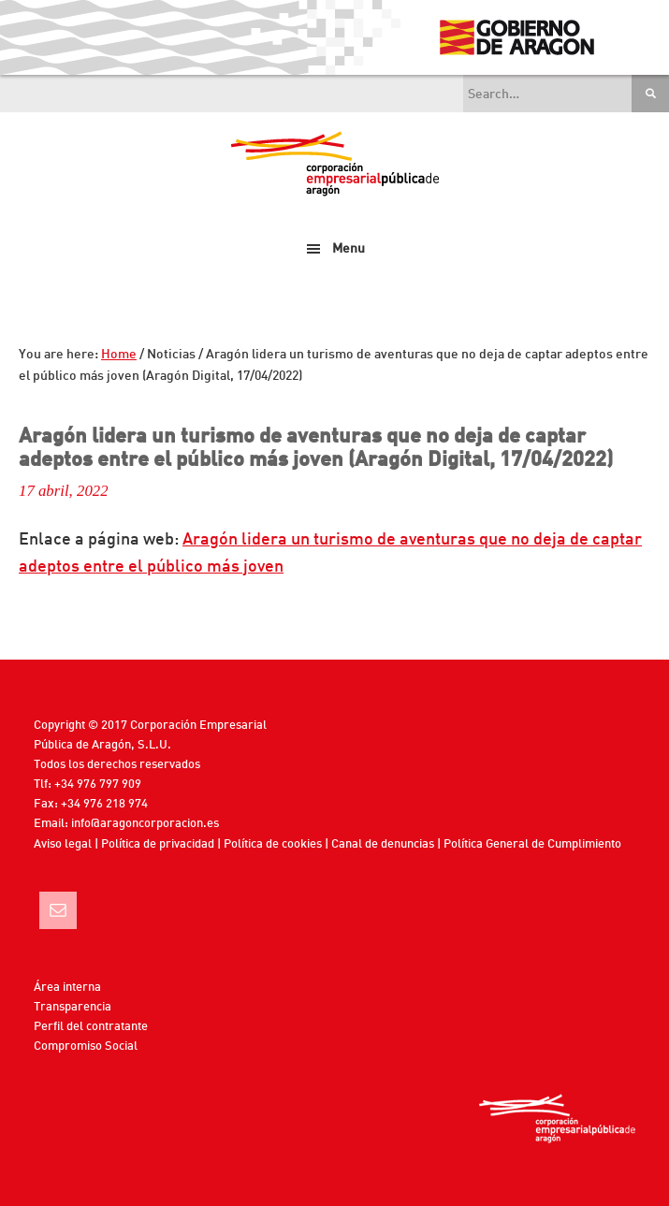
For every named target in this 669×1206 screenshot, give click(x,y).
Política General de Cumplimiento (532, 844)
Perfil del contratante (91, 1027)
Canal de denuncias (382, 844)
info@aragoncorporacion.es (145, 824)
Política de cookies (273, 844)
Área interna (67, 987)
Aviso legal (63, 844)
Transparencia (72, 1007)
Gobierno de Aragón (516, 37)
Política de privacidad (157, 844)
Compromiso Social (86, 1046)
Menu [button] (348, 248)
